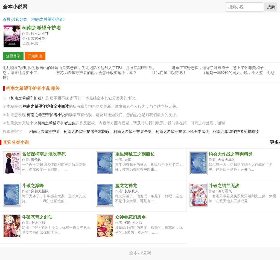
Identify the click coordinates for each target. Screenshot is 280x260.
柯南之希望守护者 (47, 19)
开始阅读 (35, 56)
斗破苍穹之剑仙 (37, 217)
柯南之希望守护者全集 (56, 123)
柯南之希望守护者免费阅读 (236, 132)
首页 (6, 19)
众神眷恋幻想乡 (130, 217)
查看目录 (13, 56)
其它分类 (19, 19)
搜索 (271, 7)
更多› (275, 142)
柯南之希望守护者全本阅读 (87, 132)
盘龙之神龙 (126, 185)
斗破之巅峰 (33, 185)
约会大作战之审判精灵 (230, 154)
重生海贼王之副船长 (134, 154)
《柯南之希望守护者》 (26, 98)
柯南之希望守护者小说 (46, 115)
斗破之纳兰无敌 (224, 185)
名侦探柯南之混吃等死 (44, 154)
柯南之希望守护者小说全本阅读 (182, 132)
